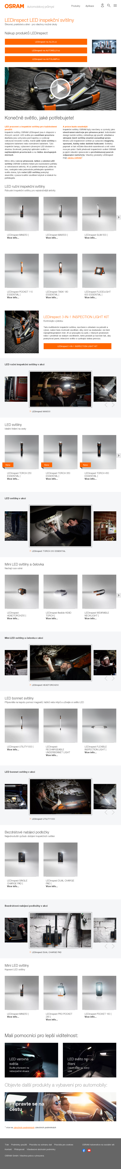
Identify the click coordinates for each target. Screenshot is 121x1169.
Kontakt (8, 1149)
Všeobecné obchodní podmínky (41, 1149)
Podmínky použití (19, 1144)
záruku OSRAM (74, 157)
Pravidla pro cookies (63, 1144)
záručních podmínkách (24, 1127)
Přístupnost (19, 1149)
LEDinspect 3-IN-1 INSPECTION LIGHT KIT (78, 346)
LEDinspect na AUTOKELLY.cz (46, 50)
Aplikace (90, 5)
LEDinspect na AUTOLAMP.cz (46, 59)
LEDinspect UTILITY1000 (42, 818)
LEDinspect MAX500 (40, 411)
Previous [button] (2, 217)
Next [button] (118, 217)
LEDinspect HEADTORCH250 (44, 685)
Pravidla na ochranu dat (40, 1144)
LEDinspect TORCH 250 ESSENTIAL (48, 551)
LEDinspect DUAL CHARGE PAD (45, 952)
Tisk (7, 1144)
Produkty (75, 5)
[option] (60, 88)
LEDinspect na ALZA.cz (46, 41)
